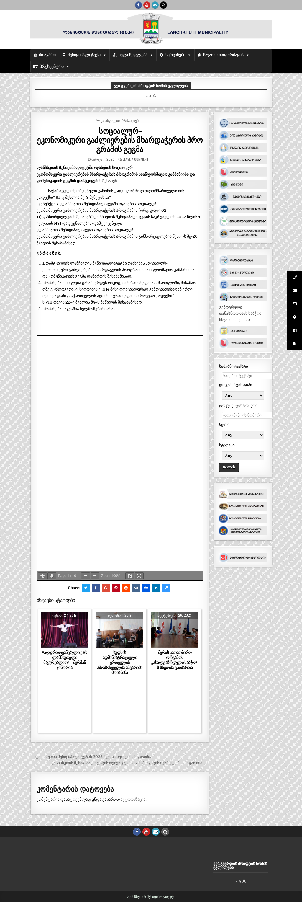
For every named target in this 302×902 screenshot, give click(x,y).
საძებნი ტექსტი (233, 366)
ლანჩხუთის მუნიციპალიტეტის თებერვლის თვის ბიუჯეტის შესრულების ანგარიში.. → (130, 763)
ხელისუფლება (133, 55)
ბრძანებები (131, 120)
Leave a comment (136, 159)
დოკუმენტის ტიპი (235, 385)
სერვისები (175, 55)
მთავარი (47, 55)
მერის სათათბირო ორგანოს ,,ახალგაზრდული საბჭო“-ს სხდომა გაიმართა (174, 660)
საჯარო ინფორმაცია (223, 55)
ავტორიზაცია (133, 799)
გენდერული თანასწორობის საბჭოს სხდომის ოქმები (240, 313)
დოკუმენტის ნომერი (238, 405)
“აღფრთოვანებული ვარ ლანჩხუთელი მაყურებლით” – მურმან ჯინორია (64, 660)
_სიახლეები (110, 120)
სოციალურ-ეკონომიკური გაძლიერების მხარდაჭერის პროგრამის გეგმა (120, 139)
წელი (224, 424)
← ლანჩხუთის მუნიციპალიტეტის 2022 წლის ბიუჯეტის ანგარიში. (91, 756)
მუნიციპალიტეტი (84, 55)
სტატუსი (227, 445)
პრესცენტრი (52, 66)
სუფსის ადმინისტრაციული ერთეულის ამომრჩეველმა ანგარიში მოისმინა (119, 662)
